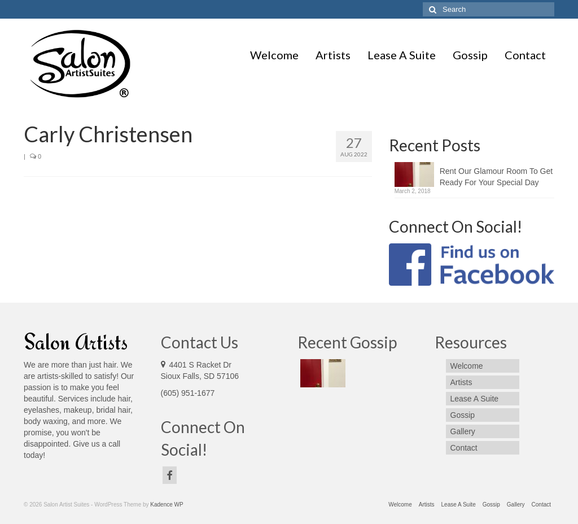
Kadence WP (166, 504)
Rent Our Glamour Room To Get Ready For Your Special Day (496, 177)
